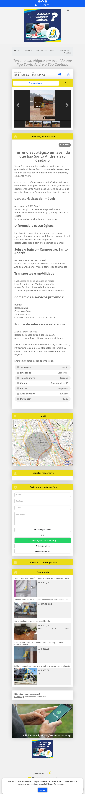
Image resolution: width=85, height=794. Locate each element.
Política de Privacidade (54, 784)
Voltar (67, 53)
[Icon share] (39, 1)
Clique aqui (19, 696)
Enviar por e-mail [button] (42, 530)
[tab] (36, 83)
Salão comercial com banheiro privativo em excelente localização (42, 666)
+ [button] (15, 422)
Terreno (52, 50)
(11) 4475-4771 (44, 5)
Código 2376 (64, 50)
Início (17, 50)
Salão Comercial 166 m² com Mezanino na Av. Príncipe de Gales (41, 578)
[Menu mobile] (42, 25)
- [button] (15, 425)
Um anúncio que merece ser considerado (32, 621)
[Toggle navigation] (68, 10)
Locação (26, 50)
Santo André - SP (40, 50)
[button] (18, 105)
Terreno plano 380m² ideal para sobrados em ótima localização (41, 599)
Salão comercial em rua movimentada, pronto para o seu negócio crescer (38, 643)
